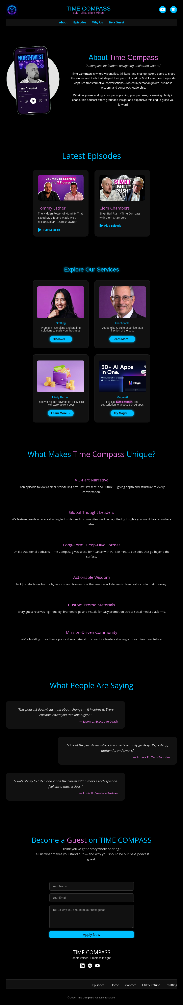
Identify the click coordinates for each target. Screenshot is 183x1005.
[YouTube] (162, 10)
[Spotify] (90, 965)
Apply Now (91, 935)
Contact (130, 985)
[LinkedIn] (82, 965)
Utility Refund (151, 985)
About (63, 22)
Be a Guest (116, 22)
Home (115, 985)
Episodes (79, 22)
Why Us (97, 22)
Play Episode (49, 230)
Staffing (172, 985)
